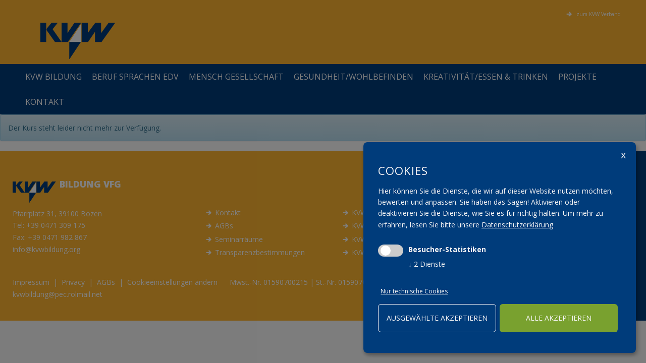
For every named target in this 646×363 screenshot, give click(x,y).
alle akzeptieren (558, 318)
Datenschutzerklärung (517, 224)
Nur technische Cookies (413, 291)
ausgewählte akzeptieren (437, 318)
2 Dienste (426, 264)
